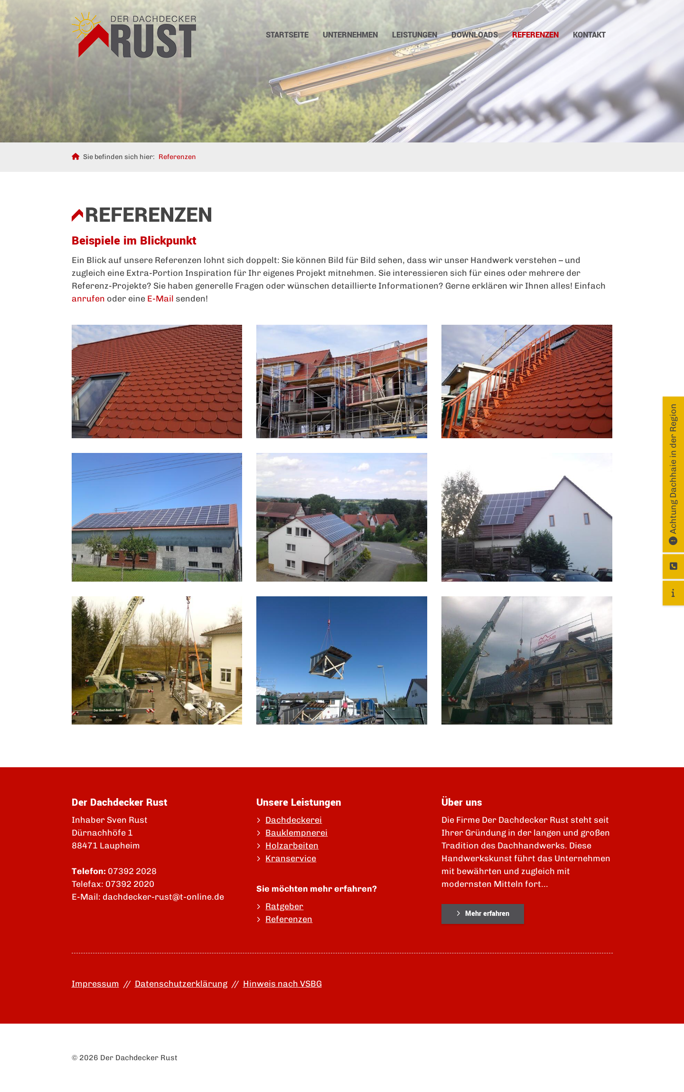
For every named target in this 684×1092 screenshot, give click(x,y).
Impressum (95, 984)
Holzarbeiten (292, 845)
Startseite (287, 34)
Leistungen (414, 34)
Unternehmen (350, 34)
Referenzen (535, 34)
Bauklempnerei (296, 833)
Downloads (474, 34)
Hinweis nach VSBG (282, 984)
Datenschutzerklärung (181, 984)
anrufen (88, 298)
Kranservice (290, 858)
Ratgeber (284, 906)
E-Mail (160, 298)
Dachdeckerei (293, 820)
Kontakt (589, 34)
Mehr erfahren (487, 914)
